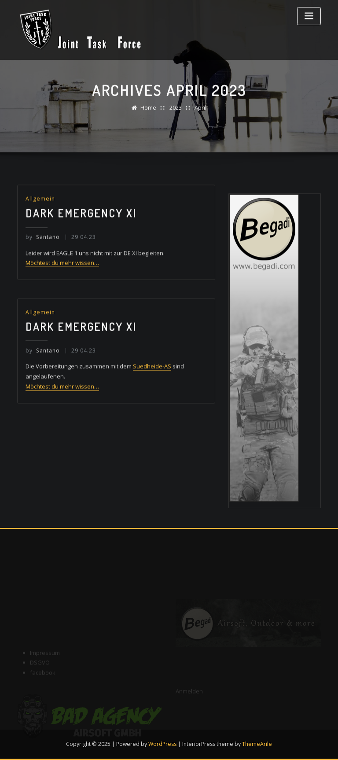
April (200, 110)
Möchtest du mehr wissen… (62, 271)
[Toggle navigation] (309, 16)
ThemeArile (257, 744)
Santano (43, 245)
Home (148, 110)
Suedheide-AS (152, 376)
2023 (175, 110)
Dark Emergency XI (81, 222)
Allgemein (40, 207)
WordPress (162, 744)
